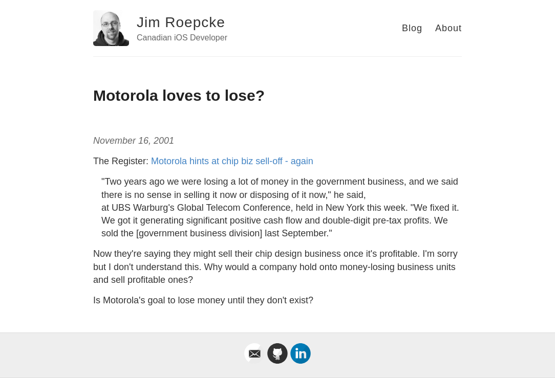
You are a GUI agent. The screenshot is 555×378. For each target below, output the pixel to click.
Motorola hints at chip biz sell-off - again (232, 161)
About (448, 28)
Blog (412, 28)
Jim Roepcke (181, 22)
